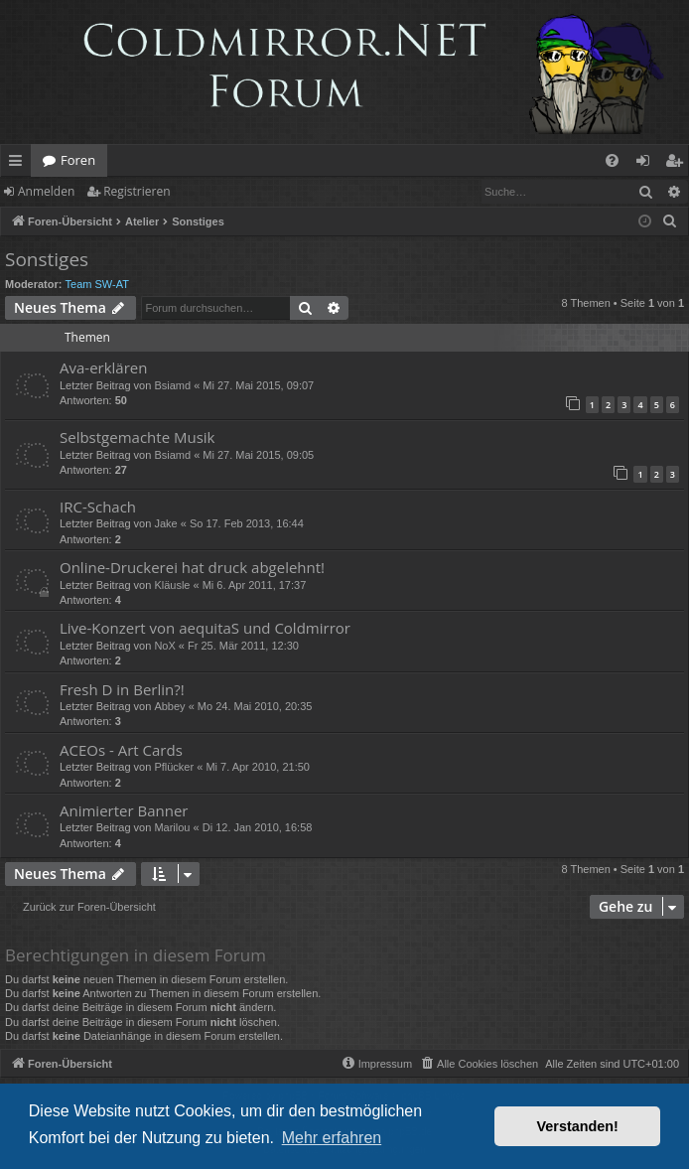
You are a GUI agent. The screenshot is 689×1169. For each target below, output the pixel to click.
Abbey (169, 706)
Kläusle (172, 585)
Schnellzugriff (19, 164)
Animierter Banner (124, 810)
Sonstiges (46, 259)
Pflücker (174, 767)
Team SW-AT (97, 284)
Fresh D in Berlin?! (122, 689)
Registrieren (136, 191)
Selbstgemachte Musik (137, 437)
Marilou (172, 827)
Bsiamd (172, 385)
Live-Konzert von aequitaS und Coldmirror (205, 628)
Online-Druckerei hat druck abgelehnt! (192, 567)
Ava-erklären (103, 367)
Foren (78, 160)
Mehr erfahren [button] (332, 1137)
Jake (165, 523)
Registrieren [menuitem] (678, 164)
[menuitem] (612, 160)
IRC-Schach (98, 506)
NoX (164, 646)
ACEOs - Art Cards (121, 750)
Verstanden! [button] (578, 1126)
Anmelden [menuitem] (648, 164)
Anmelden (46, 191)
